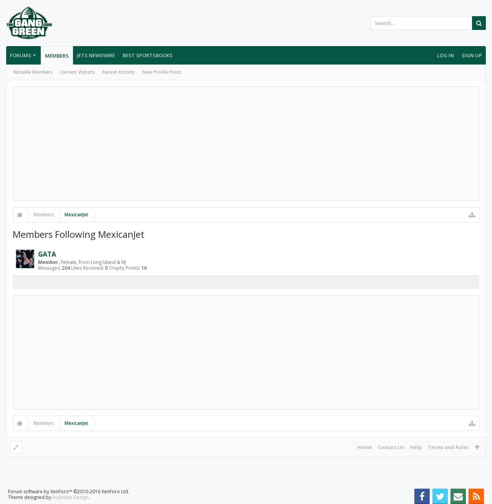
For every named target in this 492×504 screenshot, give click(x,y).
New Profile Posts (161, 72)
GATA (47, 254)
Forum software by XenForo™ (68, 485)
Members (57, 55)
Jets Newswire (96, 55)
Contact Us (391, 447)
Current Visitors (77, 72)
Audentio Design (70, 491)
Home (364, 447)
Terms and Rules (448, 447)
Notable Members (33, 72)
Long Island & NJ (108, 262)
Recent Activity (118, 72)
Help (416, 447)
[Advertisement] (246, 143)
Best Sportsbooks (148, 55)
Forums (20, 55)
